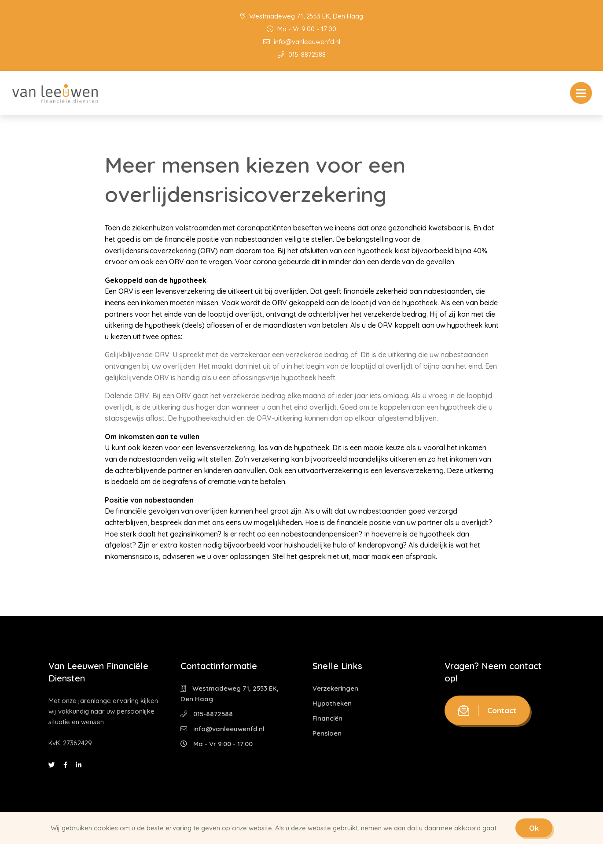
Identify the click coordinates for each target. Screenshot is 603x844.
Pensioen (327, 733)
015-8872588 (302, 54)
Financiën (327, 718)
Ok (534, 828)
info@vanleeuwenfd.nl (301, 41)
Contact (487, 710)
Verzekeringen (335, 688)
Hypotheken (332, 703)
